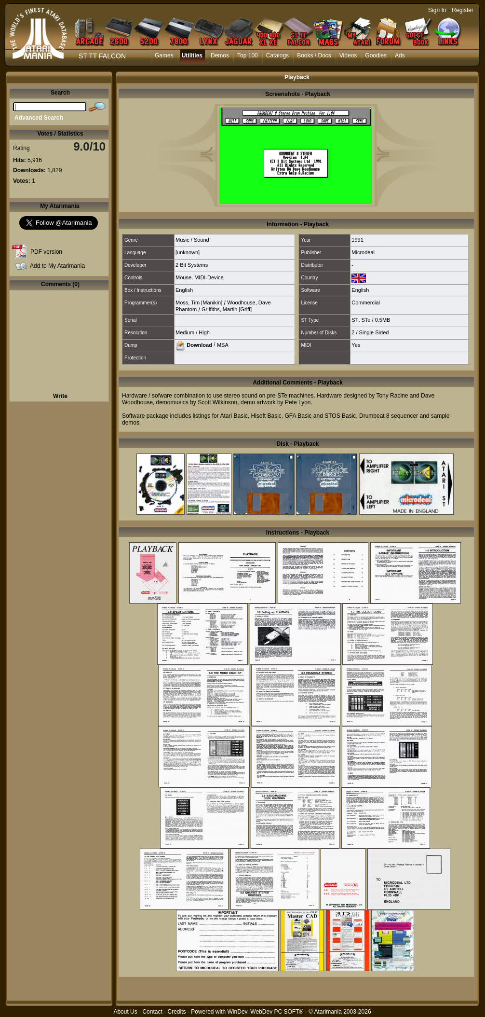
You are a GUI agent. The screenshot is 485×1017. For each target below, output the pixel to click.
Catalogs (277, 55)
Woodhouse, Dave (248, 302)
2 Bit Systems (191, 265)
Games (164, 55)
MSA (223, 344)
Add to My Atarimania (57, 265)
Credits (176, 1011)
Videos (348, 55)
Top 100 (247, 55)
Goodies (376, 55)
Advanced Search (38, 117)
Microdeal (363, 252)
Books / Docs (314, 55)
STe (366, 320)
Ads (400, 55)
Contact (152, 1011)
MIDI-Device (209, 277)
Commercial (365, 302)
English (184, 290)
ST (354, 320)
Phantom (186, 309)
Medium (184, 332)
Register (462, 10)
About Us (125, 1011)
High (204, 332)
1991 (357, 240)
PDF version (46, 251)
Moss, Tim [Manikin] (198, 302)
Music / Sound (192, 240)
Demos (220, 55)
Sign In (437, 10)
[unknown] (187, 252)
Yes (355, 345)
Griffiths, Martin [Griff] (227, 309)
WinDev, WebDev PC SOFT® (266, 1011)
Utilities (192, 55)
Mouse (183, 277)
